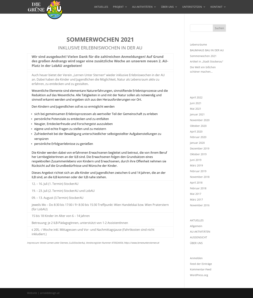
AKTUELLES (101, 7)
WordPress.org (199, 275)
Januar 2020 (197, 142)
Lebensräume (198, 44)
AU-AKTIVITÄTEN (142, 7)
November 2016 (200, 205)
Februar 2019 (198, 171)
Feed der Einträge (201, 264)
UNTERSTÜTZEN (192, 7)
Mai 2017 (195, 194)
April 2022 (196, 97)
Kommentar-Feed (200, 269)
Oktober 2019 (198, 154)
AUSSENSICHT (198, 237)
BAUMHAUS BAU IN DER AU (207, 50)
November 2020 (200, 120)
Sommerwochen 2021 (203, 56)
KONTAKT (216, 7)
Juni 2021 (195, 103)
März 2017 (196, 199)
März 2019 (196, 165)
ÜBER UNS (167, 7)
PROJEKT (118, 7)
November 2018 (200, 177)
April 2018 (196, 182)
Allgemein (196, 226)
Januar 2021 (197, 114)
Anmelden (196, 258)
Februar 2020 (198, 137)
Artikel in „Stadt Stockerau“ (206, 61)
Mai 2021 (195, 108)
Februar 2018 (198, 188)
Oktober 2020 (198, 126)
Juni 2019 (195, 160)
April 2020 (196, 131)
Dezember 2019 (199, 148)
